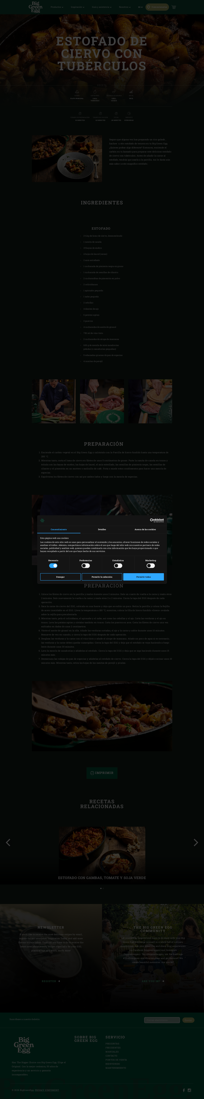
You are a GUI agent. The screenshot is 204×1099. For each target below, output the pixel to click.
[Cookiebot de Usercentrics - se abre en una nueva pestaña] (151, 520)
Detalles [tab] (102, 529)
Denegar (60, 576)
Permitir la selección (102, 576)
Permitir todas (143, 576)
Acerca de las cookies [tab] (145, 529)
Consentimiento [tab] (59, 529)
